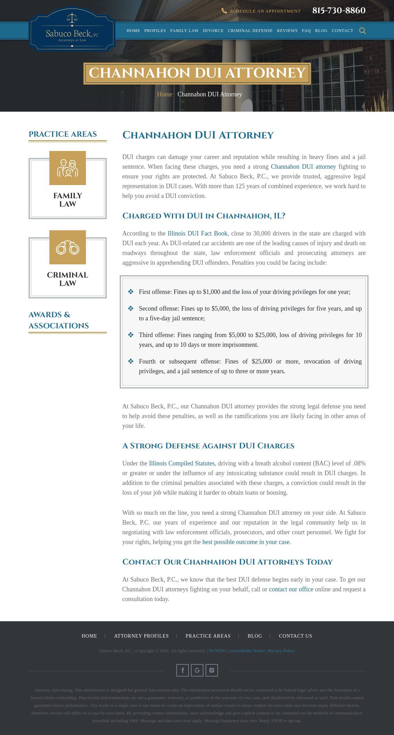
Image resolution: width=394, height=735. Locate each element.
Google (197, 670)
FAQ (306, 30)
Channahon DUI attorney (303, 166)
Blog (321, 30)
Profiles (155, 30)
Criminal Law (67, 247)
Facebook (182, 670)
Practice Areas (208, 636)
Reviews (287, 30)
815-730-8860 (339, 10)
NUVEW (217, 650)
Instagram (212, 670)
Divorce (213, 30)
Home (133, 30)
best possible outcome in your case (245, 541)
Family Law (184, 30)
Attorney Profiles (141, 636)
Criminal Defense (250, 30)
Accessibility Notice (246, 650)
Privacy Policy (281, 650)
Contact (342, 30)
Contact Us (296, 636)
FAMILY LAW (67, 200)
